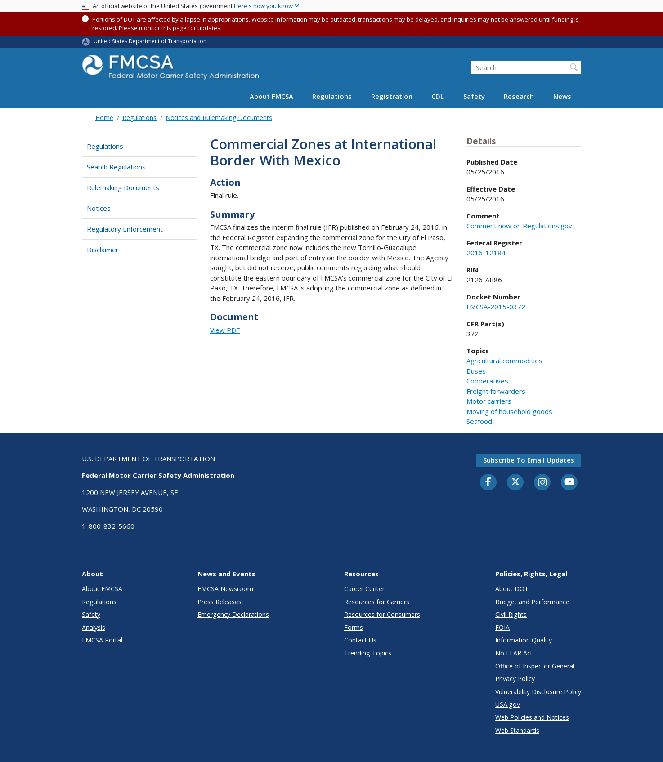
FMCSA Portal (102, 640)
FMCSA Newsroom (225, 588)
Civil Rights (511, 614)
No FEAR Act (514, 653)
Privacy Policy (515, 678)
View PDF (225, 329)
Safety (474, 96)
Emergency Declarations (233, 614)
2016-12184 (486, 252)
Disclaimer (103, 249)
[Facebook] (488, 482)
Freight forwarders (495, 391)
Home (104, 117)
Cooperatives (487, 380)
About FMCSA (271, 96)
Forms (353, 627)
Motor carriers (488, 401)
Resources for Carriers (376, 601)
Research (519, 96)
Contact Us (360, 640)
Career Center (364, 588)
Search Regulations (116, 166)
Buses (476, 370)
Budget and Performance (532, 601)
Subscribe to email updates (528, 459)
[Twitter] (515, 481)
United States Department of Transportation (150, 41)
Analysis (93, 627)
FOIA (502, 627)
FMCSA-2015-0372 (495, 306)
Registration (391, 96)
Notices (99, 208)
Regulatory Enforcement (125, 228)
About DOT (512, 588)
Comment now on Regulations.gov (519, 225)
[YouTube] (569, 482)
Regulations (332, 96)
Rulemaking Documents (123, 187)
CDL (437, 96)
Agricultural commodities (504, 360)
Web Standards (517, 730)
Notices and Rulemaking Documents (219, 117)
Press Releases (219, 601)
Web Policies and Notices (532, 717)
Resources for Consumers (382, 614)
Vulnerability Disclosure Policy (538, 691)
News (562, 96)
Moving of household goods (509, 411)
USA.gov (507, 704)
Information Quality (523, 640)
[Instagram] (542, 483)
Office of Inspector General (534, 666)
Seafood (479, 421)
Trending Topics (367, 653)
